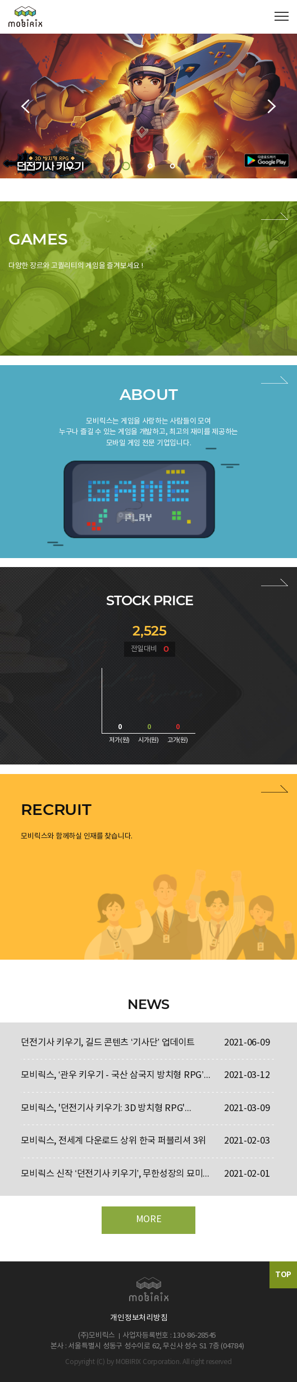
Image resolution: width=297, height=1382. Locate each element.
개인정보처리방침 (138, 1318)
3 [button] (172, 165)
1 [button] (126, 166)
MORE (149, 1219)
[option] (148, 106)
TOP (283, 1274)
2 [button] (150, 165)
